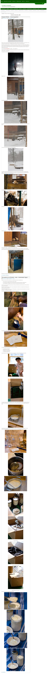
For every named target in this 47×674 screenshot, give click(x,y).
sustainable (42, 10)
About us (23, 1)
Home (2, 1)
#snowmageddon (7, 48)
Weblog (6, 13)
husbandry (3, 10)
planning (26, 10)
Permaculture (18, 1)
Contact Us (27, 1)
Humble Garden (10, 5)
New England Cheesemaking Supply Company (20, 330)
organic (12, 10)
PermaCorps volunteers (7, 1)
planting (30, 10)
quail (38, 10)
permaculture (21, 10)
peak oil (16, 10)
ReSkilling (14, 1)
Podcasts (34, 10)
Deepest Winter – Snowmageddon (10, 17)
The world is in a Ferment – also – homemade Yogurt (14, 277)
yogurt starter (9, 330)
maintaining (8, 10)
